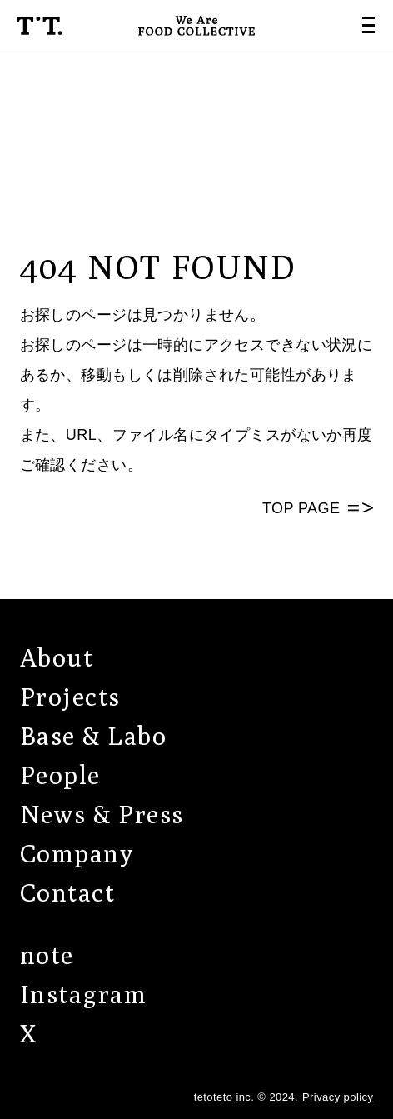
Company (77, 853)
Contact (68, 892)
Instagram (83, 994)
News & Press (102, 814)
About (57, 657)
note (47, 955)
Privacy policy (337, 1097)
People (60, 775)
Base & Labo (93, 736)
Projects (70, 697)
